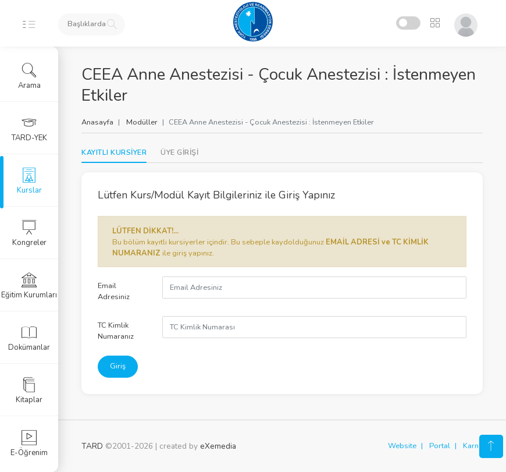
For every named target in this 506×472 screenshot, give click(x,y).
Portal (439, 446)
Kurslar (29, 181)
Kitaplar (29, 390)
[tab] (179, 153)
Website (402, 446)
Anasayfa (97, 122)
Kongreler (29, 233)
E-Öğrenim (29, 443)
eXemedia (218, 446)
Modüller (142, 122)
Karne (473, 446)
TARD (92, 446)
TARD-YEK (29, 128)
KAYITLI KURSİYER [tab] (114, 152)
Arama (29, 76)
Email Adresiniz (114, 291)
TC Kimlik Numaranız (116, 331)
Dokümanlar (29, 338)
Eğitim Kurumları (29, 285)
